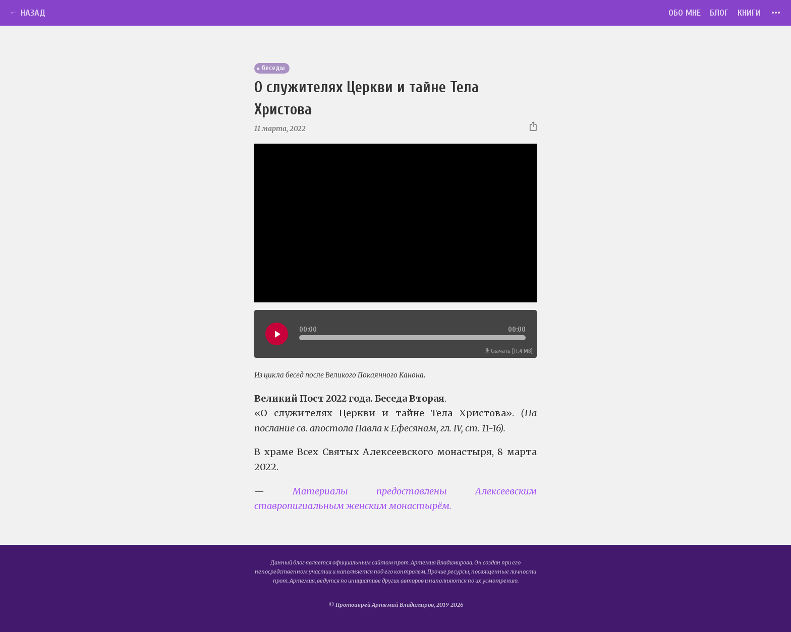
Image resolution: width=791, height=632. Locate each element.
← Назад (27, 13)
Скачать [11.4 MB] (509, 351)
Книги (749, 13)
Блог (719, 13)
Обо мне (684, 13)
